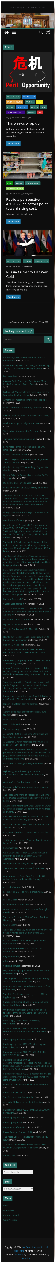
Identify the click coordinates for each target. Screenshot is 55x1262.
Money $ (34, 107)
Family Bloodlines (14, 102)
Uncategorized (32, 183)
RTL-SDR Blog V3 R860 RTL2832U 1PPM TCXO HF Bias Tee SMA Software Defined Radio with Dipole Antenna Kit (27, 611)
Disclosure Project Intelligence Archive (21, 423)
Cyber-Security (29, 97)
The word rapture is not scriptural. (19, 439)
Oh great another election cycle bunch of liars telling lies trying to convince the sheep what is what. (25, 1012)
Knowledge (22, 107)
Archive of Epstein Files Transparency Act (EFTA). (26, 415)
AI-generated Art (11, 956)
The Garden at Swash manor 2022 (19, 1097)
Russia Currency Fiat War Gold (27, 274)
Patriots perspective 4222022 (17, 1039)
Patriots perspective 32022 (16, 1117)
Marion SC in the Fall (13, 644)
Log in (6, 1205)
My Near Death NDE (13, 599)
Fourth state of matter (14, 520)
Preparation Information (14, 1127)
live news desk (10, 376)
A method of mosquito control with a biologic (24, 399)
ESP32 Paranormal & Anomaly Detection (22, 407)
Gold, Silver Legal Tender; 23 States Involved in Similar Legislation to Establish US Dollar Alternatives (25, 855)
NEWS (44, 107)
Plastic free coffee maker (15, 454)
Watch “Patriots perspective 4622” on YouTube (25, 1084)
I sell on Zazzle (10, 899)
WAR (40, 112)
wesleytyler (27, 117)
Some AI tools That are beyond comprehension (25, 787)
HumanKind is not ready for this (18, 863)
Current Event (13, 97)
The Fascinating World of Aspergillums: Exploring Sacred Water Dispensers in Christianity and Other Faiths (26, 797)
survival (31, 112)
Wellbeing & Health (15, 189)
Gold (39, 102)
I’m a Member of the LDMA (16, 904)
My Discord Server (12, 624)
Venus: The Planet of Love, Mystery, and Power (25, 487)
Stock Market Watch (15, 112)
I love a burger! (10, 719)
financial (29, 102)
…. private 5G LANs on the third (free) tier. (23, 1102)
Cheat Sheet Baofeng (13, 603)
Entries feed (9, 1210)
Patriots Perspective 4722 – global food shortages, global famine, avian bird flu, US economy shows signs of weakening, (27, 1076)
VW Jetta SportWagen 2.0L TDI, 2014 (20, 629)
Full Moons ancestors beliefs (17, 619)
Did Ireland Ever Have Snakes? (17, 482)
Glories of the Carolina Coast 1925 (19, 782)
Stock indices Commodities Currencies (21, 431)
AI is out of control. (12, 887)
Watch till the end (11, 724)
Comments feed (11, 1215)
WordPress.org (10, 1219)
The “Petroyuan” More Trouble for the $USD (24, 868)
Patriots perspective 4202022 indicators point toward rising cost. (27, 204)
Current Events (13, 261)
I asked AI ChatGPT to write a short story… (23, 891)
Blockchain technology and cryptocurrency (23, 763)
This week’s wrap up (23, 123)
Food (9, 183)
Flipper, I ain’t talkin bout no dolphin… (20, 703)
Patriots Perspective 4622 (15, 1092)
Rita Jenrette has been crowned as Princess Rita (26, 832)
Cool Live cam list (11, 965)
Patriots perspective (12, 1122)
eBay (5, 961)
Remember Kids (10, 848)
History (10, 107)
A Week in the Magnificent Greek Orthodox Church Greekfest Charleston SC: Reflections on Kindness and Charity (27, 808)
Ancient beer (9, 1155)
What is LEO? (9, 925)
